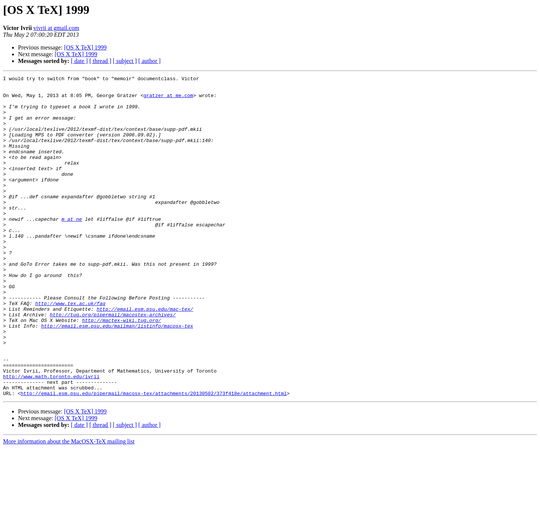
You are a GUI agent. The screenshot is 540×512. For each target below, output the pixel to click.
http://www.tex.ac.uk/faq (70, 349)
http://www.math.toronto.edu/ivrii (51, 437)
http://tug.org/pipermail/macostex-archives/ (113, 362)
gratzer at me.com (168, 99)
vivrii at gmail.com (56, 28)
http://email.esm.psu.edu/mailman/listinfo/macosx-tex (117, 376)
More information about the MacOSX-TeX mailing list (69, 505)
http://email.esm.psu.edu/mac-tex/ (145, 356)
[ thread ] (100, 61)
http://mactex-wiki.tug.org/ (121, 369)
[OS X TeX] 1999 (85, 47)
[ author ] (149, 61)
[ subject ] (125, 61)
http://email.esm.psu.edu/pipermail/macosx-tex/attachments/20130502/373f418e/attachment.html (154, 457)
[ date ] (79, 61)
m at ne (72, 248)
